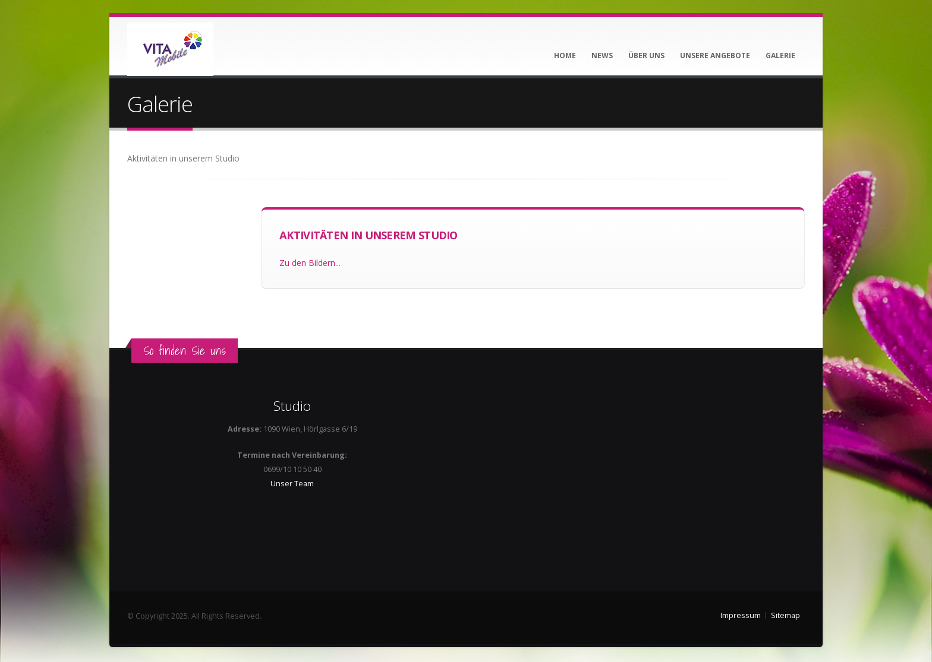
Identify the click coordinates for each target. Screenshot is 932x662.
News (602, 55)
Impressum (740, 615)
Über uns (646, 55)
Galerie (780, 55)
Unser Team (292, 484)
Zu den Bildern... (310, 262)
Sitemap (785, 615)
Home (565, 55)
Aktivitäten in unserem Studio (368, 235)
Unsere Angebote (715, 55)
